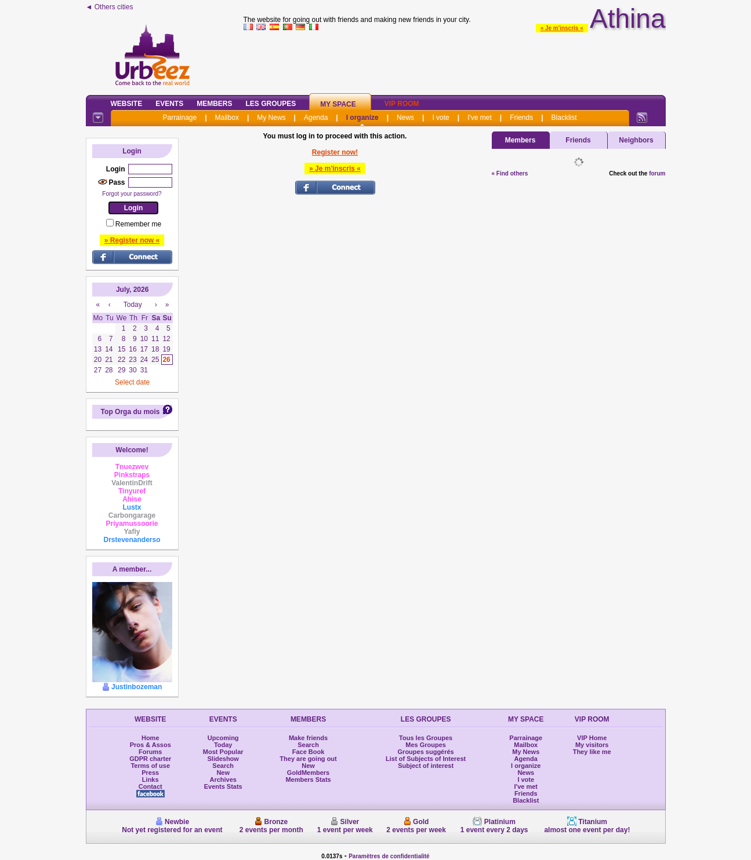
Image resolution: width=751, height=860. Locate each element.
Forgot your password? (131, 194)
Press (150, 772)
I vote (440, 118)
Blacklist (564, 118)
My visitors (591, 744)
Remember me (138, 224)
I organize (362, 118)
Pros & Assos (150, 744)
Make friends (308, 737)
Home (150, 737)
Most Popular (223, 751)
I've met (479, 118)
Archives (222, 779)
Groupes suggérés (426, 751)
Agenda (316, 118)
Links (150, 779)
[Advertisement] (455, 60)
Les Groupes (271, 104)
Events (169, 104)
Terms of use (150, 765)
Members (214, 104)
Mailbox (227, 118)
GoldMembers (308, 772)
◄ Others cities (109, 7)
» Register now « (131, 240)
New (223, 772)
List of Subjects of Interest (426, 758)
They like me (592, 751)
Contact (150, 786)
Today (223, 744)
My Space (338, 104)
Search (223, 765)
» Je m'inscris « (561, 28)
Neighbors (636, 140)
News (405, 118)
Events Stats (223, 786)
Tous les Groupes (425, 737)
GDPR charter (150, 758)
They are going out (308, 758)
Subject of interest (425, 765)
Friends (521, 118)
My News (271, 118)
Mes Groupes (425, 744)
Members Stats (308, 779)
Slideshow (222, 758)
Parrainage (179, 118)
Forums (150, 751)
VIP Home (592, 737)
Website (127, 104)
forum (657, 173)
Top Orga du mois (130, 412)
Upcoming (223, 737)
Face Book (308, 751)
